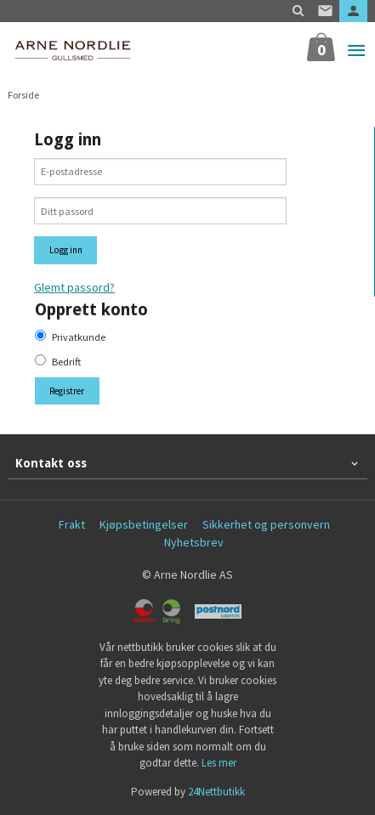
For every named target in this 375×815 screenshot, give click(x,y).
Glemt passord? (74, 287)
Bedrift (66, 361)
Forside (23, 94)
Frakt (72, 524)
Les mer (219, 763)
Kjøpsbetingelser (143, 524)
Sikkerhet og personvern (266, 524)
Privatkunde (78, 337)
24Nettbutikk (216, 791)
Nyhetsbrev (194, 542)
